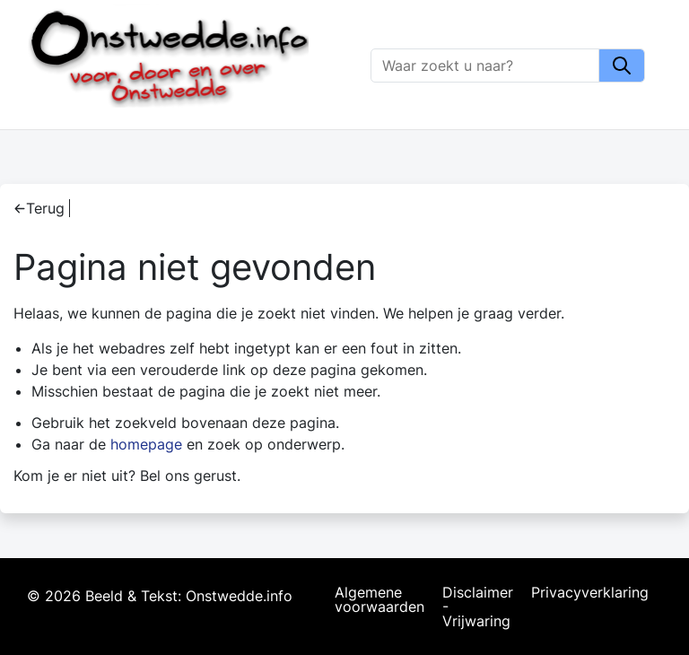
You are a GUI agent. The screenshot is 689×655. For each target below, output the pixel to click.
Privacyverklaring (590, 593)
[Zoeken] (485, 65)
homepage (146, 444)
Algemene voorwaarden (379, 600)
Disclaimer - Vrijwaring (477, 606)
